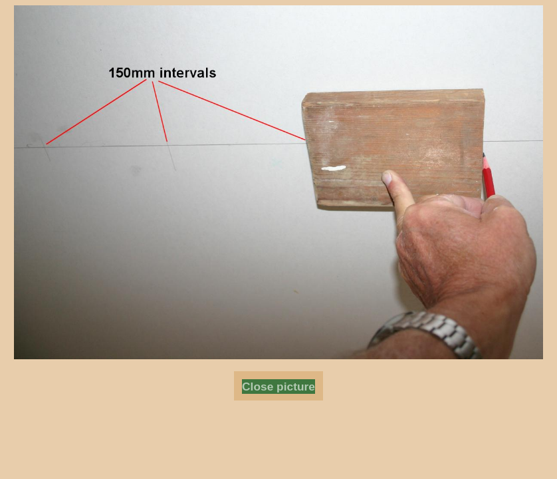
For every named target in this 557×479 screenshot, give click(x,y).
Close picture (278, 386)
